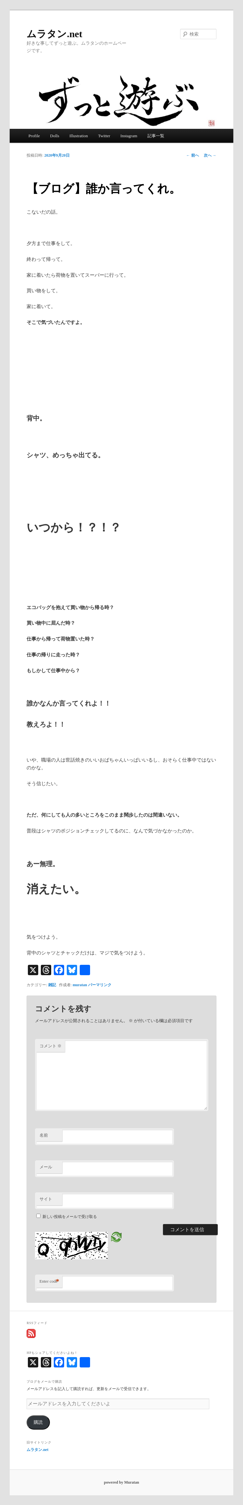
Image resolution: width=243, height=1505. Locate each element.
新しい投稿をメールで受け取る (69, 1216)
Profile (34, 135)
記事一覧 (155, 135)
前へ (192, 155)
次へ (210, 155)
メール (46, 1167)
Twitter (104, 135)
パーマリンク (99, 985)
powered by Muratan (121, 1482)
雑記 (52, 985)
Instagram (129, 135)
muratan (80, 985)
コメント (51, 1045)
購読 (38, 1422)
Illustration (78, 135)
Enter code (49, 1281)
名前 (44, 1135)
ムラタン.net (54, 33)
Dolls (54, 135)
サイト (46, 1199)
